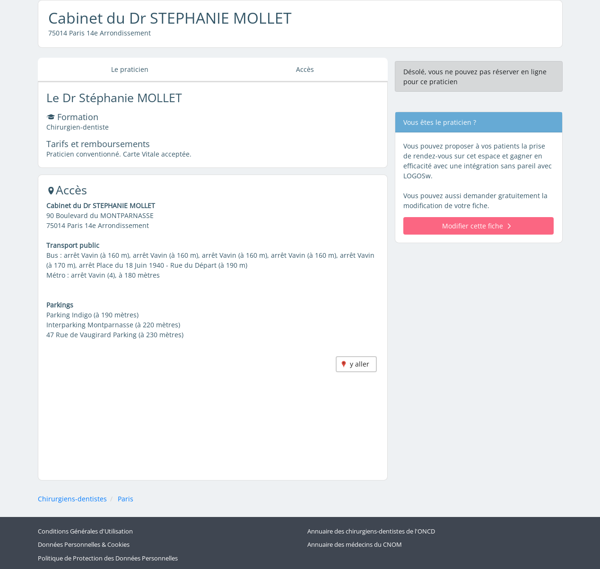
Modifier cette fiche (476, 225)
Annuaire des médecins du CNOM (354, 545)
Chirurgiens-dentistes (72, 498)
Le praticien (129, 69)
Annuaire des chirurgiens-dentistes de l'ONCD (371, 531)
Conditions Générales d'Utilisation (85, 531)
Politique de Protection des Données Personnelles (108, 558)
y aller (359, 363)
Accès (305, 69)
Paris (125, 498)
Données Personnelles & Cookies (84, 545)
